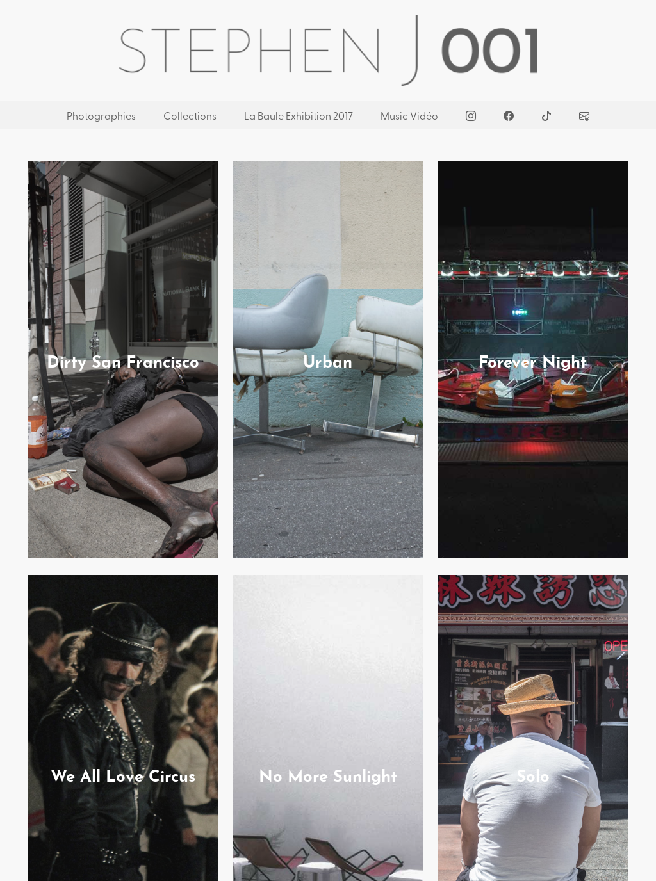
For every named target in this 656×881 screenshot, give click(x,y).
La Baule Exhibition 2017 (298, 115)
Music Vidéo (409, 115)
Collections (190, 115)
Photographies (101, 115)
